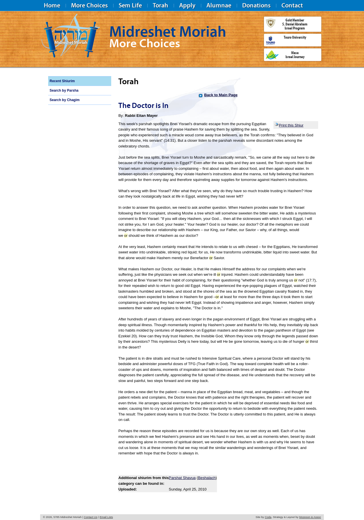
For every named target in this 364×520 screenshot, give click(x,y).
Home (52, 5)
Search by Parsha (64, 90)
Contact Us (90, 517)
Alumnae (218, 5)
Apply (187, 5)
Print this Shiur (289, 125)
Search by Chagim (65, 100)
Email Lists (106, 517)
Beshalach (207, 478)
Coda (268, 517)
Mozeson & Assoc (310, 517)
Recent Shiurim (62, 81)
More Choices (89, 5)
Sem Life (130, 5)
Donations (256, 5)
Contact (292, 5)
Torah (160, 5)
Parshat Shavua (182, 478)
